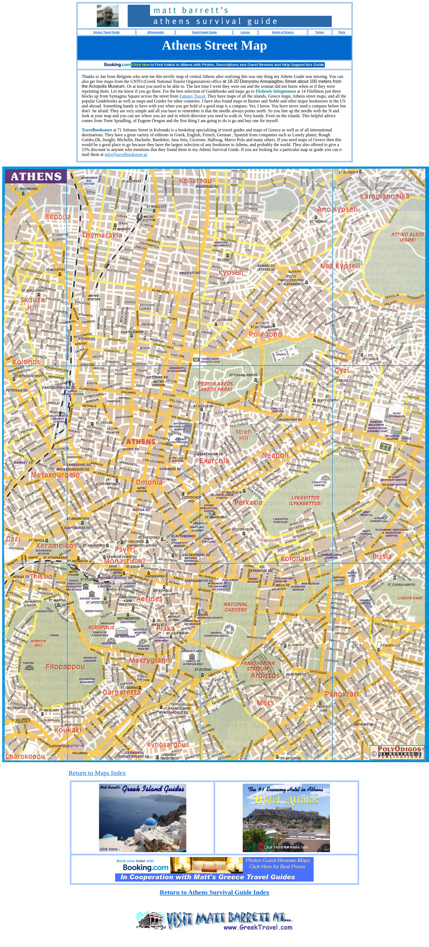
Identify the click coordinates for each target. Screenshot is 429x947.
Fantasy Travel (192, 96)
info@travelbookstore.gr (125, 154)
